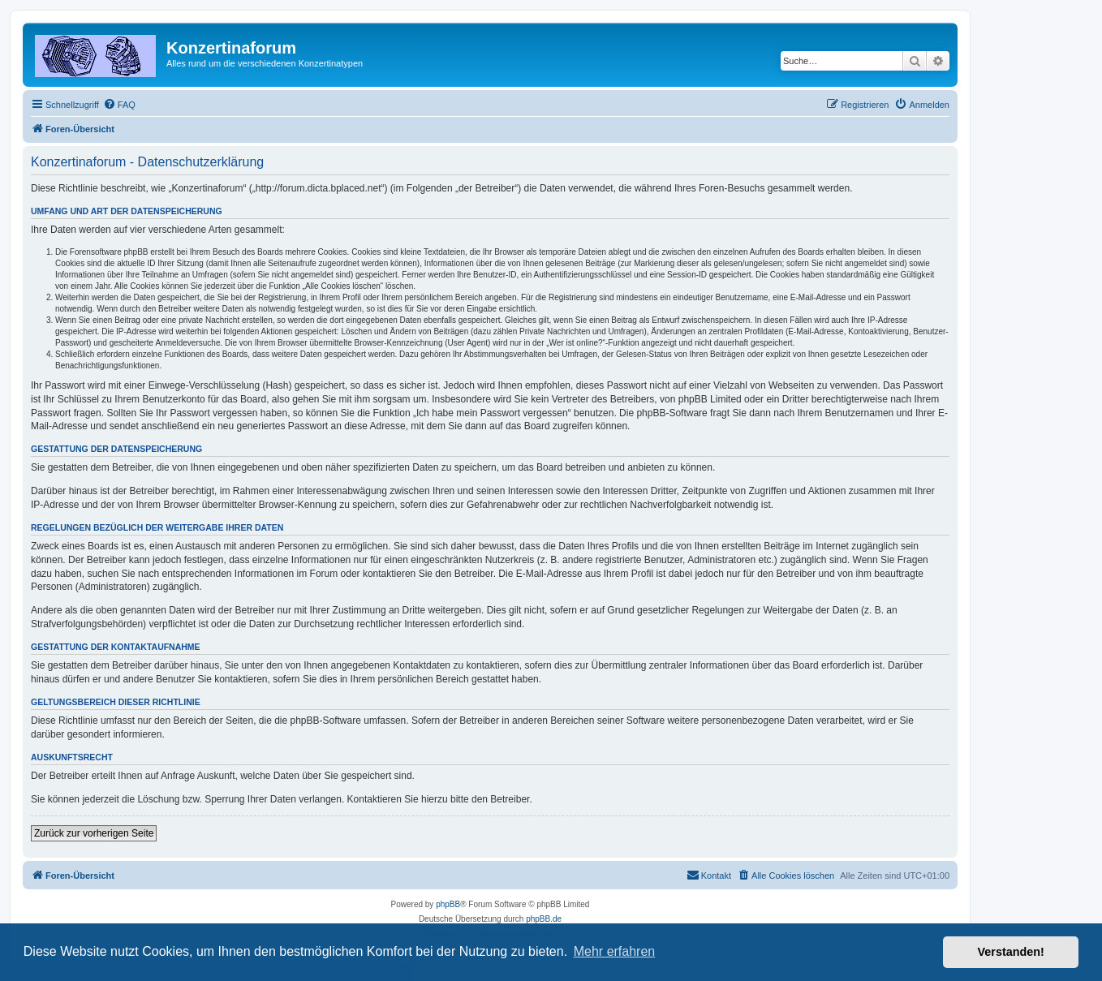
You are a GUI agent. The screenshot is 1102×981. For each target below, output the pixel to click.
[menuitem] (119, 104)
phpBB (448, 904)
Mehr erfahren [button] (615, 951)
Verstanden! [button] (1011, 951)
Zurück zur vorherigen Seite (93, 833)
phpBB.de (544, 918)
